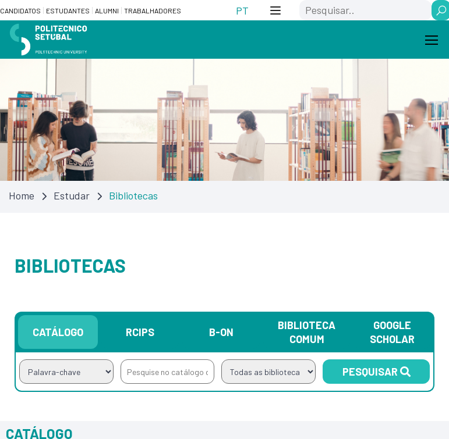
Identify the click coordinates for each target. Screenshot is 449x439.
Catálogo (58, 332)
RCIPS (140, 332)
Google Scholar (392, 332)
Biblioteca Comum (306, 332)
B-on (221, 332)
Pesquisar (376, 371)
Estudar (72, 195)
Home (21, 195)
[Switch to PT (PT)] (242, 10)
